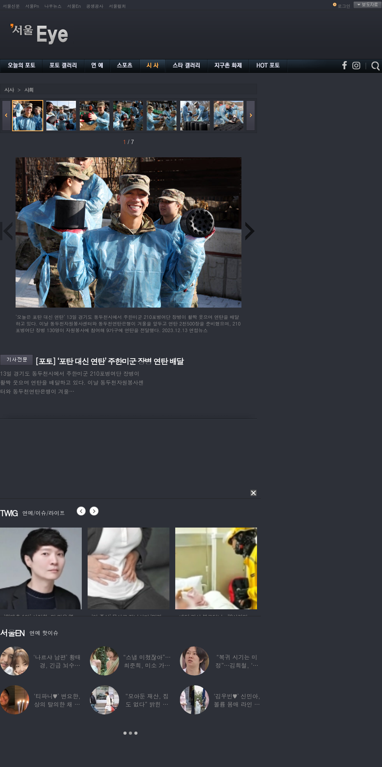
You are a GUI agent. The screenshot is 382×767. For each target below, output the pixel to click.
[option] (41, 567)
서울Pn (32, 6)
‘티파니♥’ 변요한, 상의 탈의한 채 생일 (57, 704)
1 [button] (125, 733)
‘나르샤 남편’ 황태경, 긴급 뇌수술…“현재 (57, 665)
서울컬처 (117, 6)
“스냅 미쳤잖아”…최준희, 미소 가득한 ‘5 (147, 665)
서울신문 (11, 6)
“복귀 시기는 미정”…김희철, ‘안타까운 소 (236, 665)
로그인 (344, 6)
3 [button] (135, 733)
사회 (28, 89)
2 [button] (130, 733)
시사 (9, 89)
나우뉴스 (53, 6)
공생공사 (95, 6)
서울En (74, 6)
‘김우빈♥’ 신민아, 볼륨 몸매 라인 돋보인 (237, 704)
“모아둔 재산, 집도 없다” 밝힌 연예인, (147, 704)
